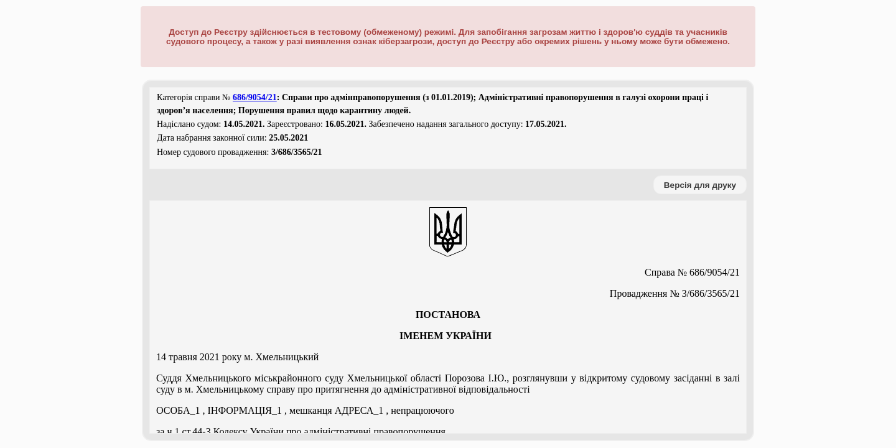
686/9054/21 (255, 97)
